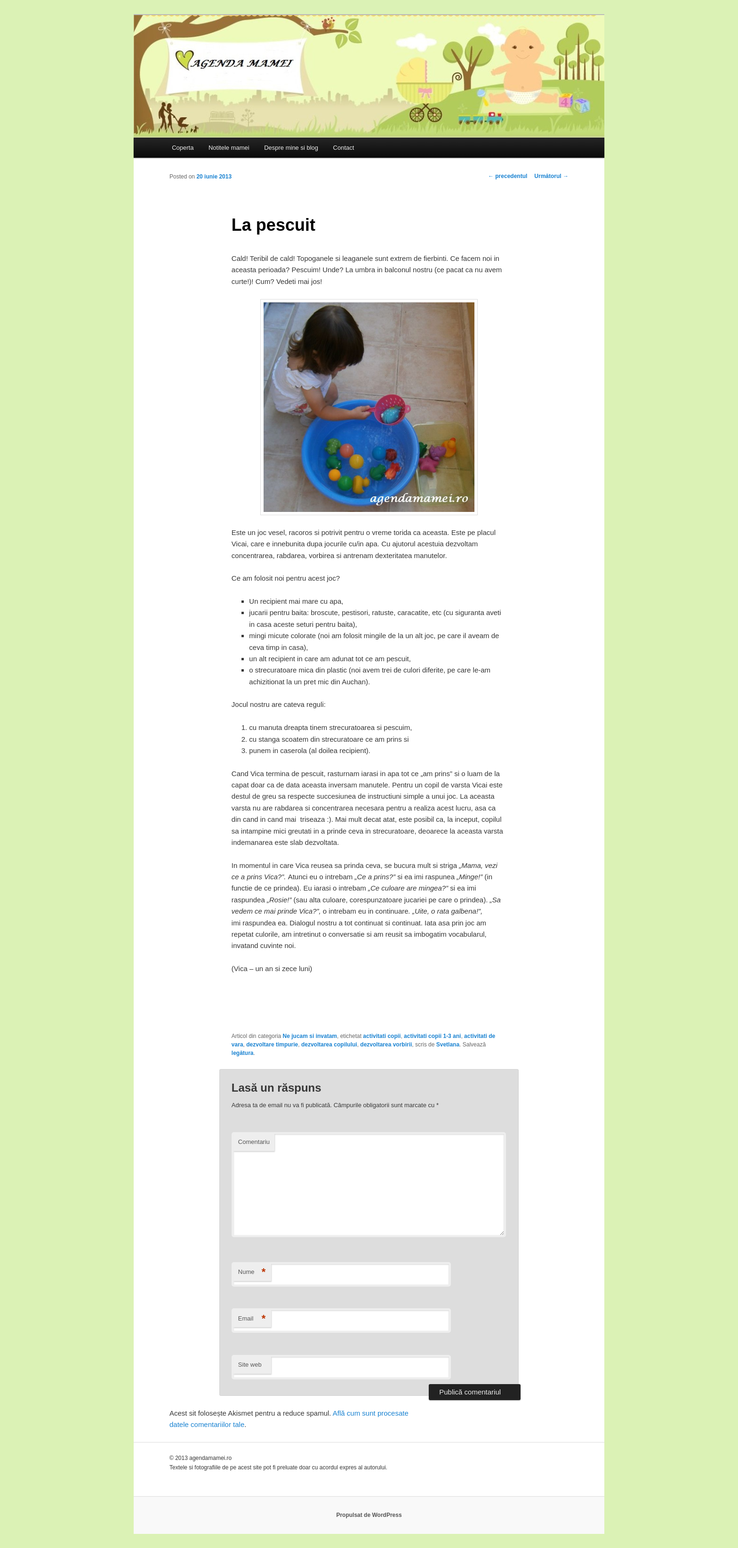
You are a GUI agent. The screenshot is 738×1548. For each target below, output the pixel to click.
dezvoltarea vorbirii (386, 1044)
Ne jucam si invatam (310, 1036)
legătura (243, 1053)
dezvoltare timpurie (272, 1044)
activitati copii (382, 1036)
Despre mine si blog (291, 147)
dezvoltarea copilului (329, 1044)
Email (252, 1319)
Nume (252, 1272)
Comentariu (254, 1141)
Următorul (551, 176)
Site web (250, 1364)
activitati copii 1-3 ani (432, 1036)
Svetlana (447, 1044)
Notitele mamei (229, 147)
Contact (343, 147)
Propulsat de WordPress (368, 1515)
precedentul (507, 176)
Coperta (182, 147)
